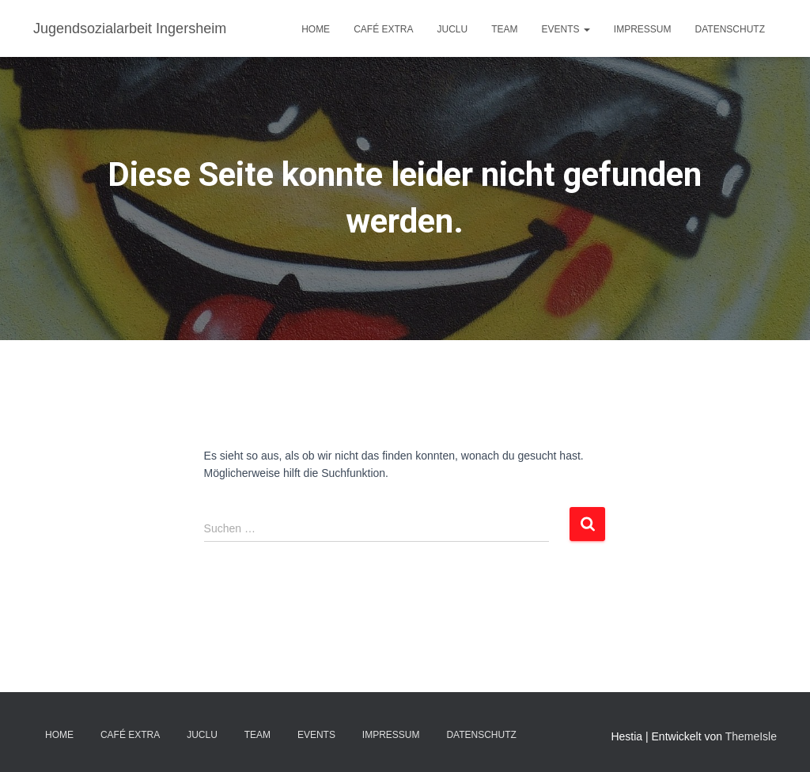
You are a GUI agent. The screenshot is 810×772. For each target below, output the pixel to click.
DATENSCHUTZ (730, 29)
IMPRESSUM (643, 29)
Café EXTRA (383, 29)
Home (315, 29)
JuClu (452, 29)
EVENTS (566, 29)
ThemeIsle (751, 736)
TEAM (504, 29)
